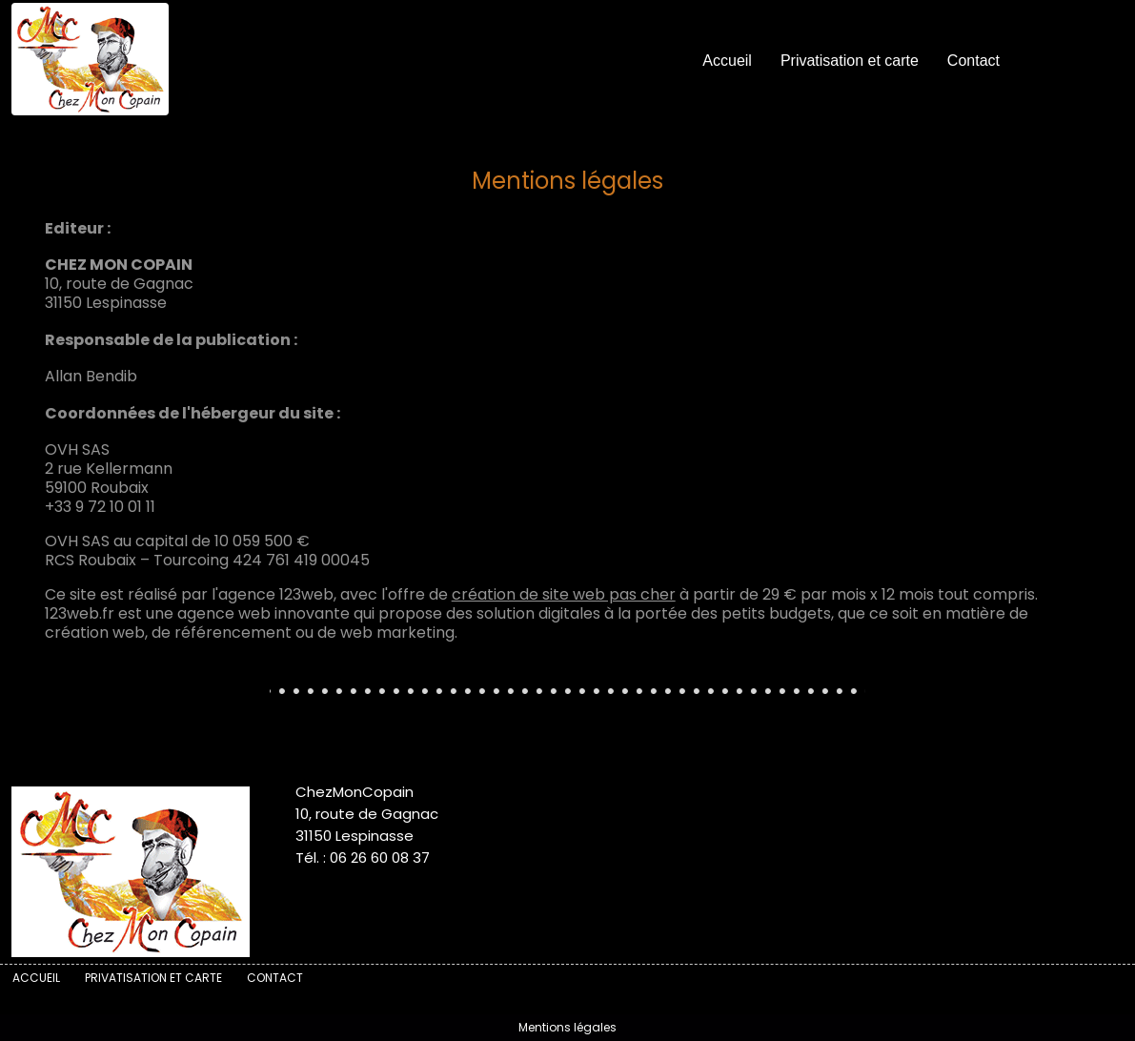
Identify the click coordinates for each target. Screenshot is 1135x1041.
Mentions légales (567, 1027)
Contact (973, 60)
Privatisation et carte (849, 60)
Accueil (727, 60)
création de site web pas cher (564, 594)
